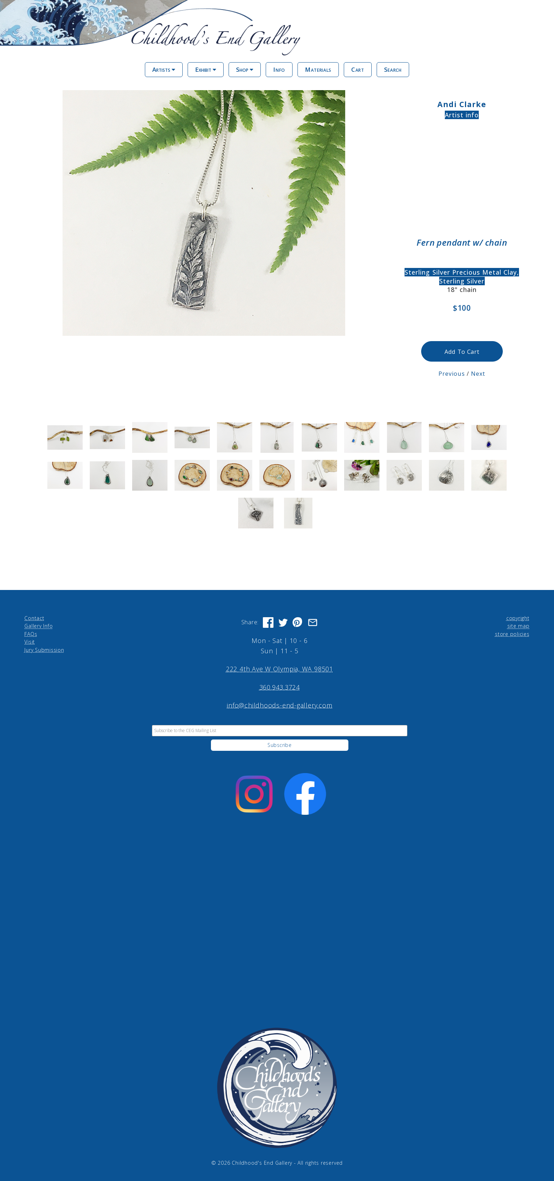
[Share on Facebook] (268, 622)
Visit (29, 641)
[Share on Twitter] (283, 622)
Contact (34, 618)
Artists (163, 69)
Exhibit (205, 69)
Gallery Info (38, 625)
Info (279, 69)
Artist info (462, 115)
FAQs (30, 634)
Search (393, 69)
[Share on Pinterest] (298, 622)
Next (478, 374)
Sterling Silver (462, 281)
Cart (357, 69)
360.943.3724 (279, 687)
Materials (318, 69)
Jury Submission (44, 650)
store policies (512, 634)
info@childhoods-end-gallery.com (279, 705)
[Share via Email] (312, 622)
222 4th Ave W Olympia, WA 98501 (279, 669)
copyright (518, 618)
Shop (244, 69)
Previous (451, 374)
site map (518, 625)
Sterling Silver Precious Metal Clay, (462, 272)
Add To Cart (461, 351)
